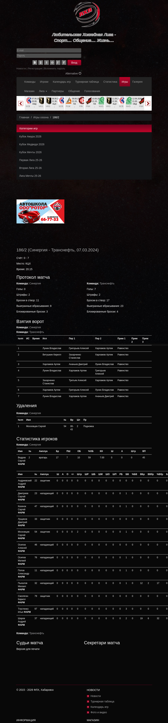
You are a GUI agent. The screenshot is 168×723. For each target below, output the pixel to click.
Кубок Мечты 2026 (30, 152)
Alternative (73, 73)
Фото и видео (99, 712)
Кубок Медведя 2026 (31, 144)
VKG (41, 106)
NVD (101, 106)
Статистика (110, 81)
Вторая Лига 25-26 (30, 167)
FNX (88, 106)
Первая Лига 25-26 (30, 160)
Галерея (137, 81)
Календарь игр (62, 81)
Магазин (29, 91)
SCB (28, 106)
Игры (125, 81)
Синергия (38, 250)
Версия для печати (28, 648)
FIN (81, 106)
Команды (29, 81)
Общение (74, 91)
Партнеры (58, 91)
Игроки (44, 81)
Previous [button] (20, 103)
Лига (43, 91)
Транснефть (62, 250)
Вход (74, 62)
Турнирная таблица (87, 81)
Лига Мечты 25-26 (30, 175)
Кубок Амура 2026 (30, 136)
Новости (21, 68)
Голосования (92, 91)
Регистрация (35, 68)
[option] (34, 103)
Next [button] (147, 103)
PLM (68, 106)
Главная (24, 117)
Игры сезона (40, 117)
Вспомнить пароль (54, 68)
